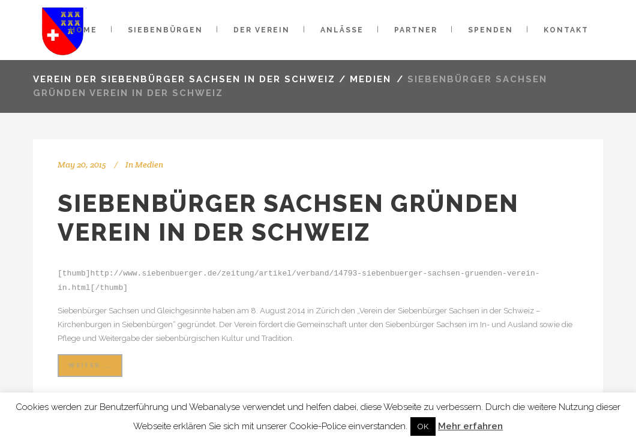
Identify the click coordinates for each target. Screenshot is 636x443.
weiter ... (90, 364)
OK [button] (423, 426)
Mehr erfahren (470, 426)
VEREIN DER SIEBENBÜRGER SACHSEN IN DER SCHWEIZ (184, 79)
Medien (370, 79)
